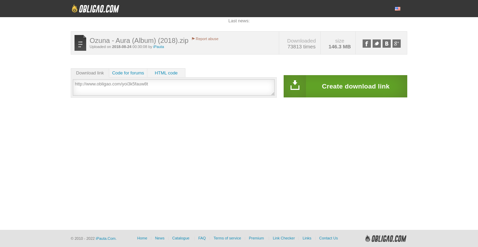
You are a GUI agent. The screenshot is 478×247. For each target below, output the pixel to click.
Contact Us (328, 238)
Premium (256, 238)
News (159, 238)
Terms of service (227, 238)
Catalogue (181, 238)
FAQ (202, 238)
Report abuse (207, 39)
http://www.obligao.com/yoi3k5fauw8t (174, 87)
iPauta (158, 47)
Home (142, 238)
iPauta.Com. (106, 238)
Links (307, 238)
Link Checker (284, 238)
